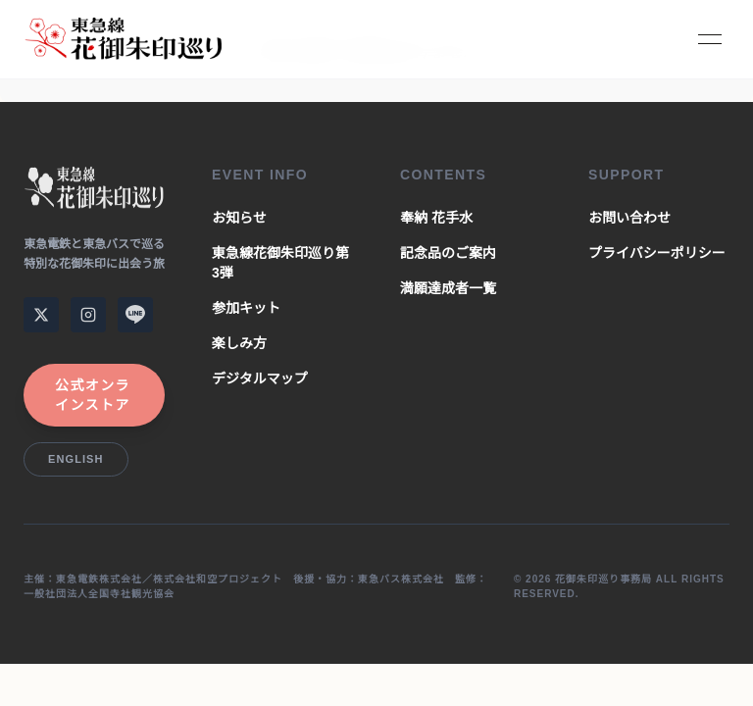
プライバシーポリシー (657, 253)
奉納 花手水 (436, 218)
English (76, 459)
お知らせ (239, 218)
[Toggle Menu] (709, 39)
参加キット (246, 308)
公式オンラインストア (92, 395)
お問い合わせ (629, 218)
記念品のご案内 (448, 253)
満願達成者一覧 (448, 288)
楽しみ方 (239, 343)
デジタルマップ (260, 378)
